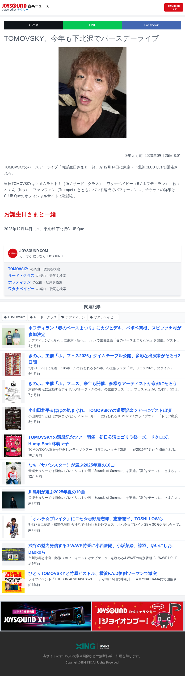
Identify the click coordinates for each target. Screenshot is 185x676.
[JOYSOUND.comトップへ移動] (173, 7)
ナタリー (23, 9)
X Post (33, 25)
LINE (92, 25)
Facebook (151, 25)
